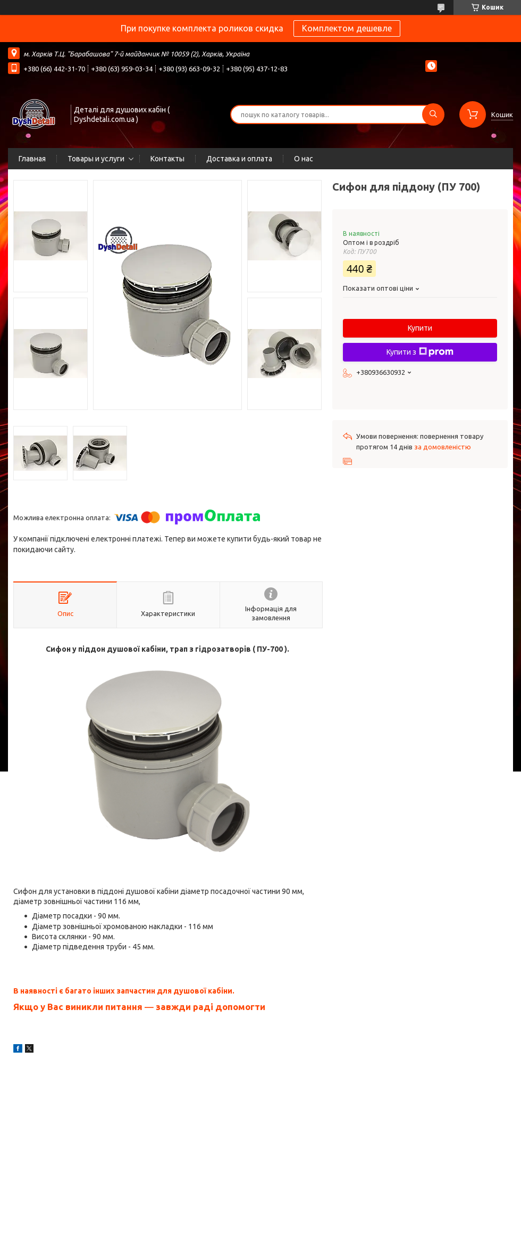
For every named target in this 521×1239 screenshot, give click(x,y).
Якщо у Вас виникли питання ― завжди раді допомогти (139, 1007)
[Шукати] (433, 114)
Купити (420, 328)
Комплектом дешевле (347, 28)
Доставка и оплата (239, 158)
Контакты (167, 158)
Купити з (419, 352)
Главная (32, 158)
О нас (303, 158)
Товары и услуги (96, 158)
